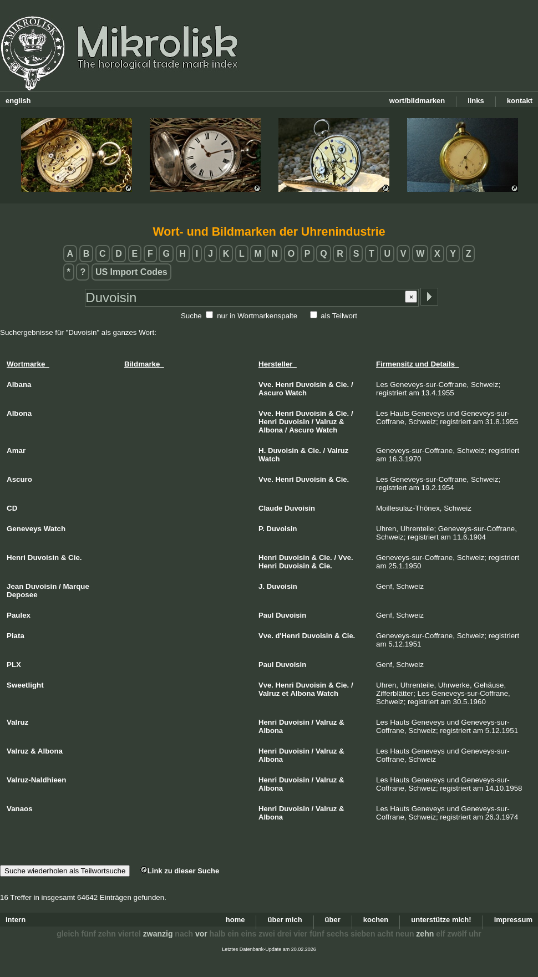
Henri (284, 384)
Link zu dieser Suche (179, 871)
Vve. (265, 384)
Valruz (326, 422)
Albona (270, 430)
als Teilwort (339, 316)
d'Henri (287, 636)
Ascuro (270, 393)
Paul (265, 615)
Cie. (342, 384)
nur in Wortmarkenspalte (257, 316)
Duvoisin (311, 384)
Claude (270, 508)
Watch (296, 393)
